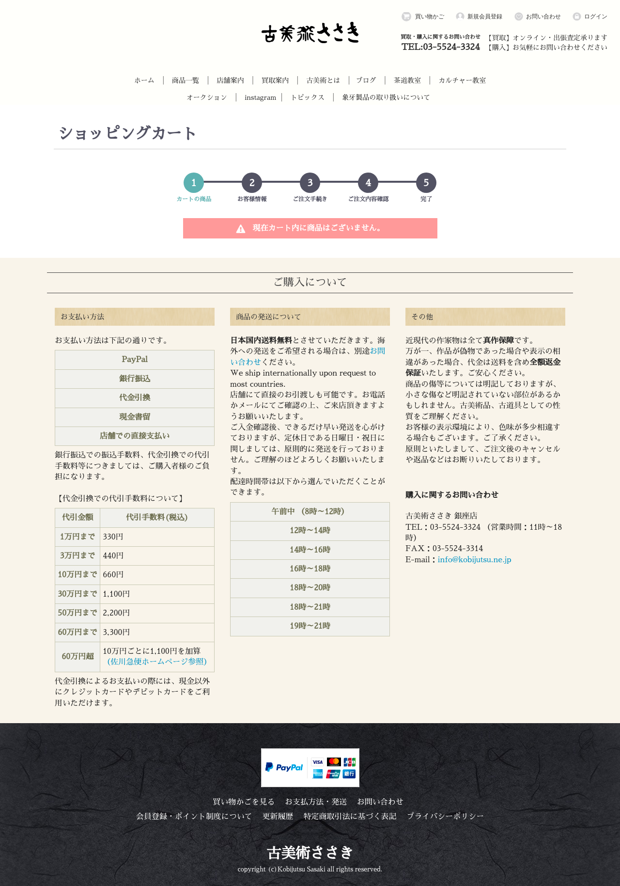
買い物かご (423, 16)
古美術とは (323, 80)
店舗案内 (230, 80)
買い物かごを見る (244, 802)
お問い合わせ (537, 16)
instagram (260, 97)
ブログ (366, 80)
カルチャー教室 (462, 80)
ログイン (589, 16)
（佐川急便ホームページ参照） (157, 662)
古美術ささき (310, 853)
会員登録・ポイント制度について (194, 817)
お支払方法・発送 (316, 802)
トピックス (308, 97)
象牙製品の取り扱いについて (386, 97)
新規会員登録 (478, 16)
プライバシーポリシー (445, 817)
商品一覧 (185, 80)
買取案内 (275, 80)
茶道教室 (407, 80)
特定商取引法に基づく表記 (349, 817)
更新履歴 (278, 817)
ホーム (144, 80)
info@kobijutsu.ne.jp (475, 560)
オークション (206, 97)
